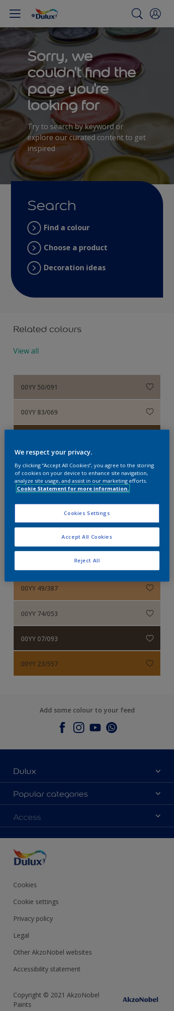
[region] (87, 505)
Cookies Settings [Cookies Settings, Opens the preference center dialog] (87, 513)
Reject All (87, 560)
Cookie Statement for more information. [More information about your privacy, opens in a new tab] (73, 488)
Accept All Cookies (86, 536)
